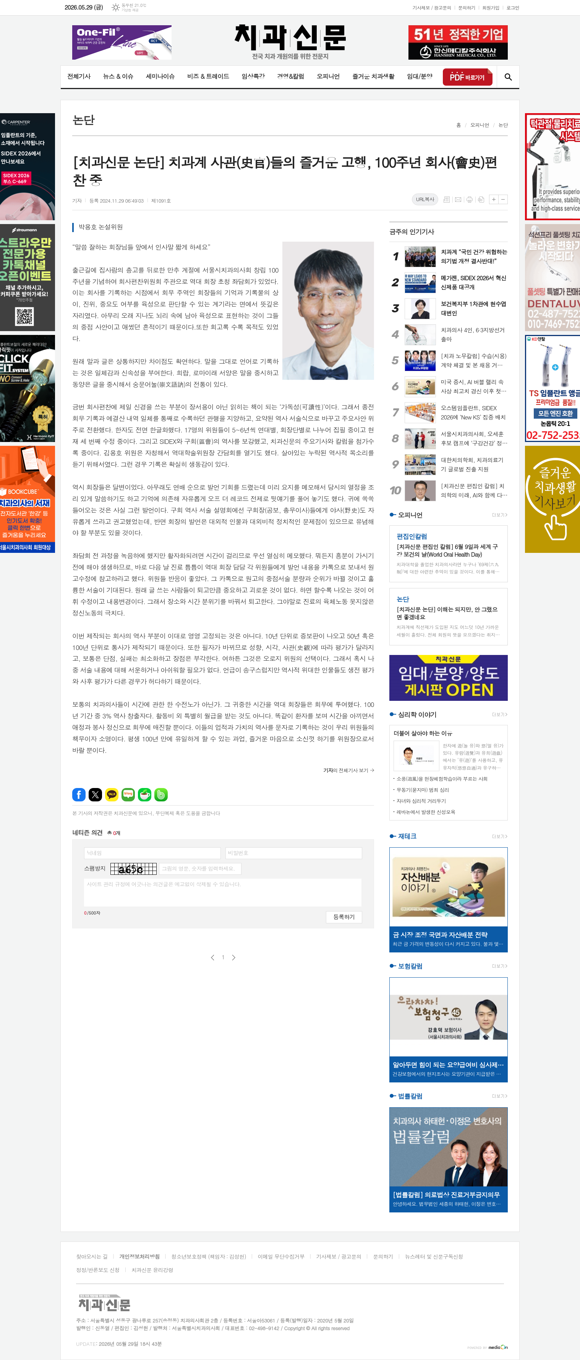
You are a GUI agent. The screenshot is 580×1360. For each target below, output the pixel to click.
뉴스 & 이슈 (118, 76)
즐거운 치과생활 (373, 76)
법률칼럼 (410, 1096)
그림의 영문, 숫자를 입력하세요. (198, 868)
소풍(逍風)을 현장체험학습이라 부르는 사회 (442, 778)
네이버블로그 (128, 794)
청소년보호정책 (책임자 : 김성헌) (209, 1256)
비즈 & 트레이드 (208, 76)
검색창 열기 (508, 77)
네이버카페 (144, 794)
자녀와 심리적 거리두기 (421, 800)
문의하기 (466, 7)
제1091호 (161, 200)
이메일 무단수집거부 (281, 1256)
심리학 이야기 (417, 714)
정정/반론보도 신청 (98, 1270)
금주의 (411, 231)
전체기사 (78, 76)
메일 (458, 199)
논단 (503, 124)
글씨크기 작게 (503, 199)
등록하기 (344, 917)
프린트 (469, 199)
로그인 (512, 7)
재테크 (407, 836)
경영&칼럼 (290, 76)
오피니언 (328, 76)
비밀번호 (238, 852)
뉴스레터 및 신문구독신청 (434, 1256)
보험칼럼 (410, 966)
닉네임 (94, 852)
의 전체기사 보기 (346, 770)
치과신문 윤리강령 (152, 1270)
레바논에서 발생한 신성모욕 (426, 812)
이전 (212, 957)
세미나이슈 (160, 76)
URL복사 (425, 199)
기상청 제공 (130, 10)
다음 (233, 957)
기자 (76, 200)
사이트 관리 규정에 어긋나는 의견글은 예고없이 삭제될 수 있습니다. (164, 884)
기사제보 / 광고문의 (432, 7)
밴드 (161, 794)
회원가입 (490, 7)
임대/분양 (419, 76)
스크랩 (481, 199)
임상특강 (252, 76)
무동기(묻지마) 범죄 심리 (423, 789)
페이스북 (79, 794)
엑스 (95, 794)
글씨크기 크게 (494, 199)
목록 (446, 199)
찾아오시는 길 (92, 1256)
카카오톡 (111, 794)
